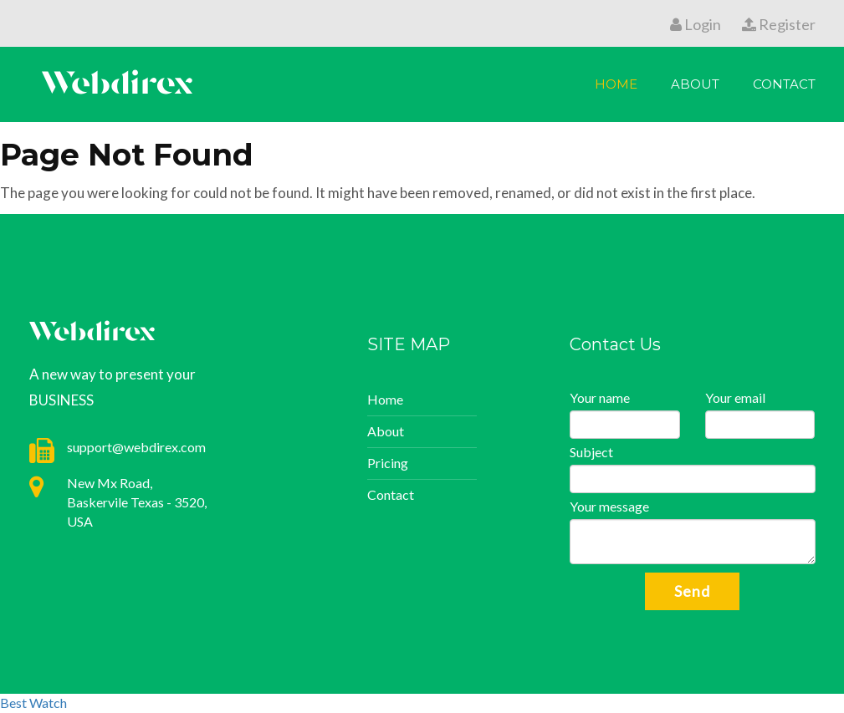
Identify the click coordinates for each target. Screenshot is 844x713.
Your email (735, 397)
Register (779, 24)
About (695, 84)
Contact (784, 84)
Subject (591, 452)
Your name (600, 397)
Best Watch (33, 702)
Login (695, 24)
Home (616, 84)
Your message (609, 506)
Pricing (387, 463)
